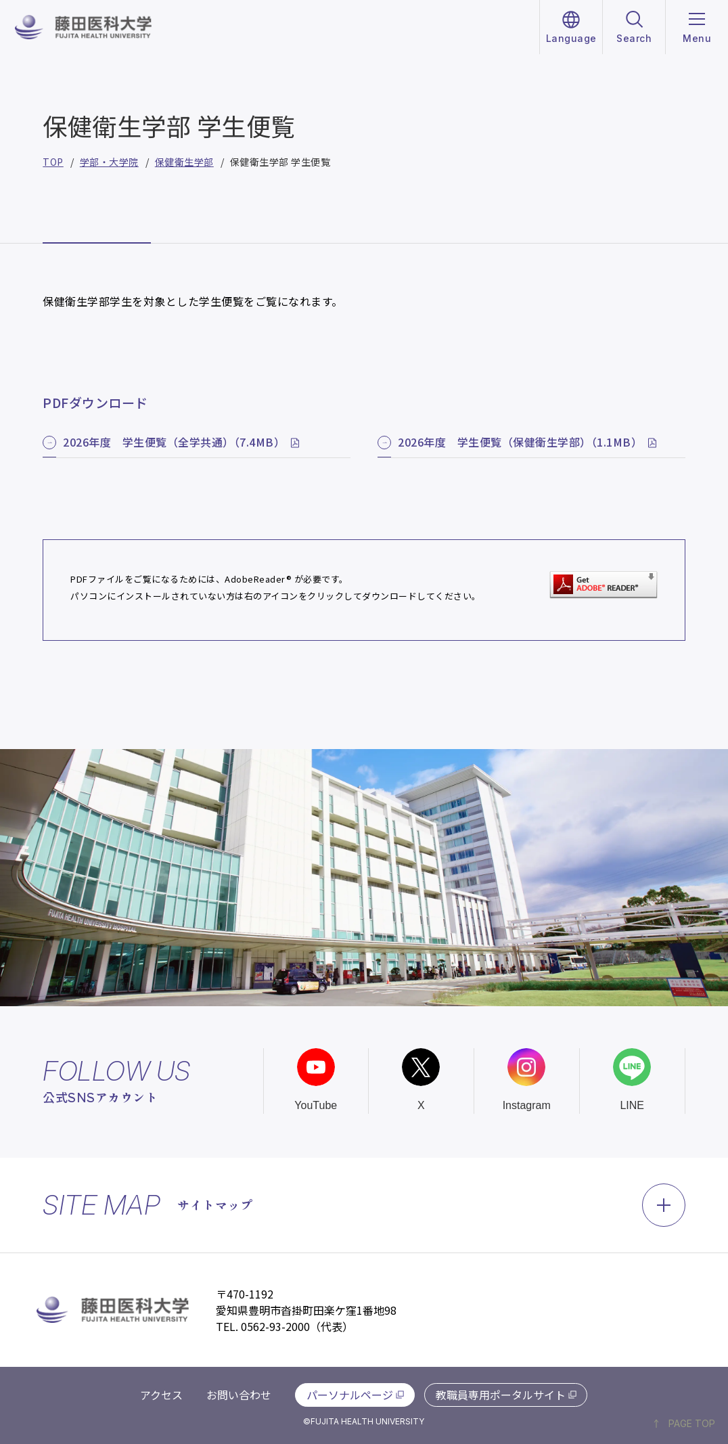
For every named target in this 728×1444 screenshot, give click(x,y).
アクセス (161, 1394)
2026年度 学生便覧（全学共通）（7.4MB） (174, 442)
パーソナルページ (349, 1394)
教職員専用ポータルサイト (501, 1394)
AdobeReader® (258, 578)
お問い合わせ (238, 1394)
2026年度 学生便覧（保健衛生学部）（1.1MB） (520, 442)
